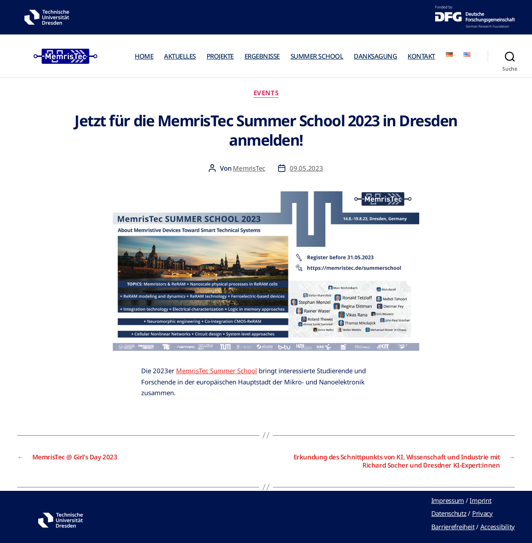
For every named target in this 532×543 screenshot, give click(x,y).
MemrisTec (249, 168)
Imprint (480, 500)
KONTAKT (421, 56)
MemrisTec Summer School (216, 370)
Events (266, 93)
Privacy (482, 513)
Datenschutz (449, 513)
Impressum (447, 500)
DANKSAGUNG (375, 56)
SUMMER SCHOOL (317, 56)
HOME (144, 56)
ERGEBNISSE (262, 56)
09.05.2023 (306, 168)
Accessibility (497, 526)
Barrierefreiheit (453, 526)
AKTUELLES (180, 56)
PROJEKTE (220, 56)
